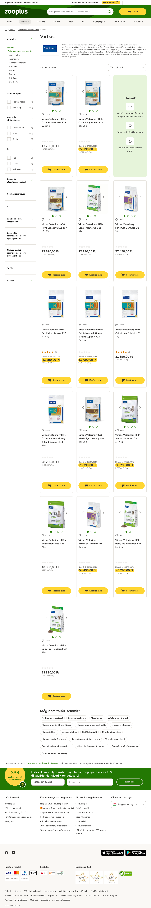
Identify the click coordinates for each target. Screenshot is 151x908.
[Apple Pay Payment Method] (33, 873)
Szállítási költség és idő (15, 812)
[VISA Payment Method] (8, 873)
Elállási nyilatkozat (99, 891)
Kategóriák (9, 821)
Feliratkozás (130, 781)
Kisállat (41, 21)
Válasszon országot (121, 797)
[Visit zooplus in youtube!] (13, 852)
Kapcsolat (52, 895)
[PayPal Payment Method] (24, 873)
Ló (83, 21)
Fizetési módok (92, 895)
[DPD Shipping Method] (43, 873)
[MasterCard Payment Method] (16, 873)
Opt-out (34, 900)
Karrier (18, 891)
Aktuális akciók (82, 808)
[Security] (82, 878)
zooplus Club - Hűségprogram (54, 803)
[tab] (52, 110)
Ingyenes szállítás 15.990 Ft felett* (21, 2)
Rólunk (8, 891)
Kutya (10, 21)
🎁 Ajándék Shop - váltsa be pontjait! (57, 808)
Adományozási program (51, 821)
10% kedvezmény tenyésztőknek (55, 830)
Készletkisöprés (83, 817)
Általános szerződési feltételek (73, 891)
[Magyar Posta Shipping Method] (60, 873)
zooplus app (81, 803)
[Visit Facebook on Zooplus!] (6, 852)
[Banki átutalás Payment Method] (11, 878)
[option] (20, 102)
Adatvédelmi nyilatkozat (16, 900)
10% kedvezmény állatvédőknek (54, 825)
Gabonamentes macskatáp (28, 29)
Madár (57, 21)
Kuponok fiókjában (84, 812)
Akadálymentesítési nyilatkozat (55, 900)
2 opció (46, 114)
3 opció (82, 219)
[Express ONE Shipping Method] (51, 873)
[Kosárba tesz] (56, 169)
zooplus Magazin (83, 825)
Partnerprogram (110, 895)
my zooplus (10, 803)
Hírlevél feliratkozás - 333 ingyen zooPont (91, 832)
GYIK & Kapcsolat (13, 808)
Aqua (70, 21)
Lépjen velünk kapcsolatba (85, 2)
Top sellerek (116, 67)
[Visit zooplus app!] (112, 855)
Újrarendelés (111, 2)
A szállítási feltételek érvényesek (43, 763)
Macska (25, 21)
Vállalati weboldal (32, 891)
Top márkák (119, 21)
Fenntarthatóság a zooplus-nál (19, 817)
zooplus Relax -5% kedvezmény (54, 812)
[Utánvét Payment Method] (24, 878)
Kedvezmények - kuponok (52, 817)
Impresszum (50, 891)
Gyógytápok (99, 21)
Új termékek (81, 821)
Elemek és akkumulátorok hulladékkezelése (24, 895)
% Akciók (138, 21)
